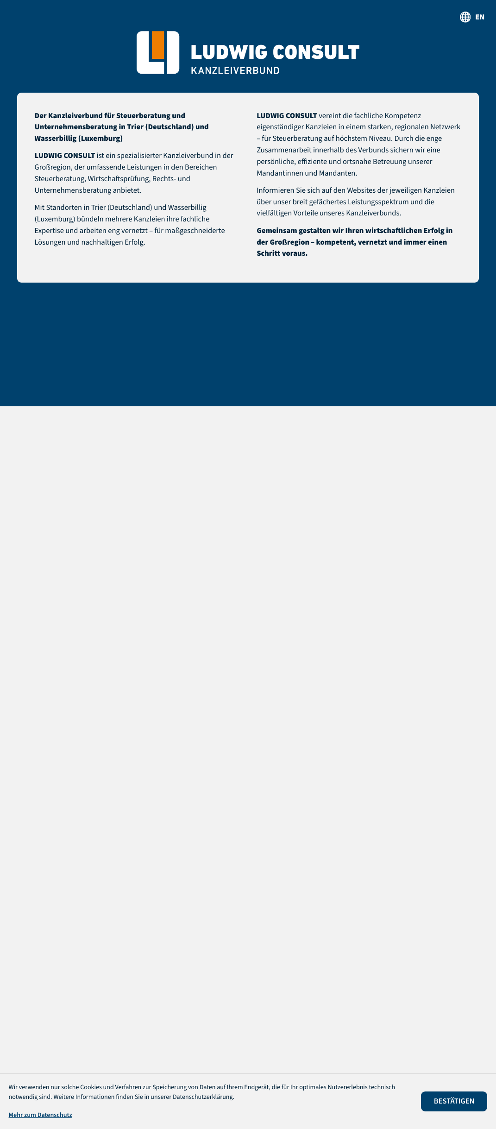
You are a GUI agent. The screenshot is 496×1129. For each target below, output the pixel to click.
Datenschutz (222, 1061)
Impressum (275, 1061)
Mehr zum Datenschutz (40, 1115)
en (479, 17)
